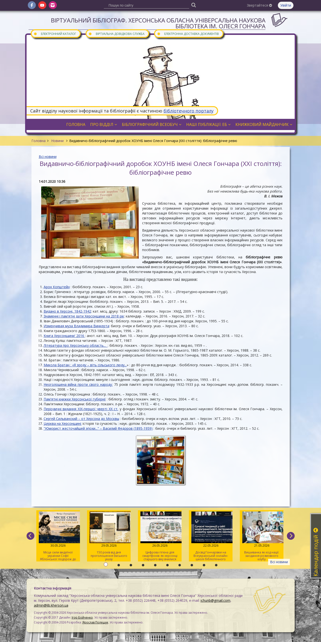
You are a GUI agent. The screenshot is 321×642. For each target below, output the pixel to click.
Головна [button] (75, 124)
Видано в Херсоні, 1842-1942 (67, 311)
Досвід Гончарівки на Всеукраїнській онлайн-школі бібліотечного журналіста (210, 536)
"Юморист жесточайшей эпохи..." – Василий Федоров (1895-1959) (98, 428)
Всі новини (48, 156)
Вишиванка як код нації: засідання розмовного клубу (261, 536)
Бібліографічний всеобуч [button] (151, 124)
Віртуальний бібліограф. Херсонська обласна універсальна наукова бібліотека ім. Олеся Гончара (158, 23)
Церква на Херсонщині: (63, 423)
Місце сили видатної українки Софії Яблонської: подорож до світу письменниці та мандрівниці (58, 536)
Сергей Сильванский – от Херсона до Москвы (81, 418)
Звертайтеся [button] (259, 5)
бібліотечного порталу (189, 111)
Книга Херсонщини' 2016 (64, 335)
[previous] (30, 536)
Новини (57, 140)
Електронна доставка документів (188, 34)
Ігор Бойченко (82, 617)
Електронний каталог (55, 34)
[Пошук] (193, 4)
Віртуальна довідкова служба (116, 34)
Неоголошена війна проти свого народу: (78, 384)
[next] (291, 536)
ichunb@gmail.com (215, 600)
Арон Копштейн (57, 287)
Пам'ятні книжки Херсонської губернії (75, 399)
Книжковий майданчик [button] (263, 124)
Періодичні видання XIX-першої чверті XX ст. (81, 409)
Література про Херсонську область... (76, 345)
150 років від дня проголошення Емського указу (108, 536)
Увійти (285, 5)
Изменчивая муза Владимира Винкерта (76, 326)
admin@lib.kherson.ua (51, 605)
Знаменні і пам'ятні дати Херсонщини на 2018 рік (84, 316)
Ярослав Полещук (95, 622)
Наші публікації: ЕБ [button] (208, 124)
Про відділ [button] (103, 124)
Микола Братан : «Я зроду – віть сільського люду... (85, 365)
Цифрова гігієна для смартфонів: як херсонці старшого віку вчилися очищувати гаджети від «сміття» (159, 536)
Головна (38, 140)
